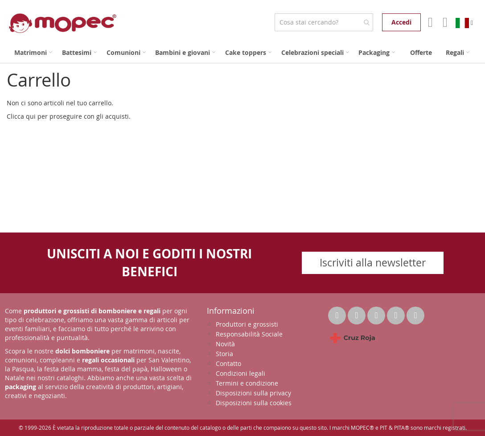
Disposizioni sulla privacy (253, 393)
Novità (225, 344)
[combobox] (324, 22)
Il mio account (429, 22)
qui (31, 116)
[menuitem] (33, 52)
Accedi (401, 22)
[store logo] (62, 23)
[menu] (242, 52)
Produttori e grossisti (247, 324)
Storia (224, 353)
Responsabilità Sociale (249, 334)
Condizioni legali (240, 373)
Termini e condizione (247, 383)
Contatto (228, 363)
